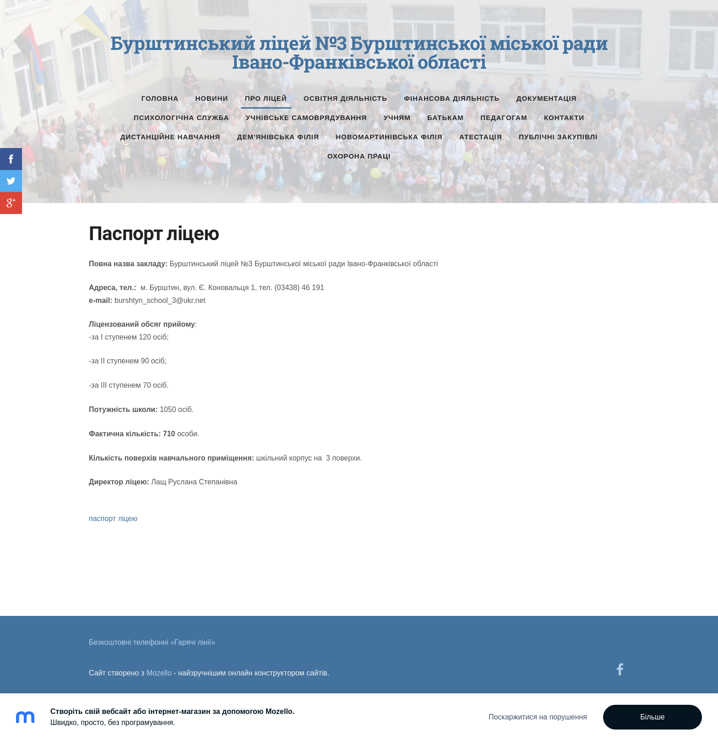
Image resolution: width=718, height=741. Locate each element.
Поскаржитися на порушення (538, 717)
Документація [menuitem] (547, 94)
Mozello (159, 669)
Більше (652, 717)
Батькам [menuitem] (445, 113)
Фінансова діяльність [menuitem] (452, 94)
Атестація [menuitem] (480, 133)
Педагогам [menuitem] (503, 113)
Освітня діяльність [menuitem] (345, 94)
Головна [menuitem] (160, 94)
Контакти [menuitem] (564, 113)
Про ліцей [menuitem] (266, 94)
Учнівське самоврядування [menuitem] (306, 113)
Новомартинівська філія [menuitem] (389, 133)
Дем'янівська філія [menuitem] (278, 133)
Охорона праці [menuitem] (359, 152)
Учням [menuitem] (397, 113)
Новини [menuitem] (212, 94)
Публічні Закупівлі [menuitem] (558, 133)
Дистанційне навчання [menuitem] (170, 133)
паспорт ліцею (113, 515)
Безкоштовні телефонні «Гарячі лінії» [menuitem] (152, 638)
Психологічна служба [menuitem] (181, 113)
